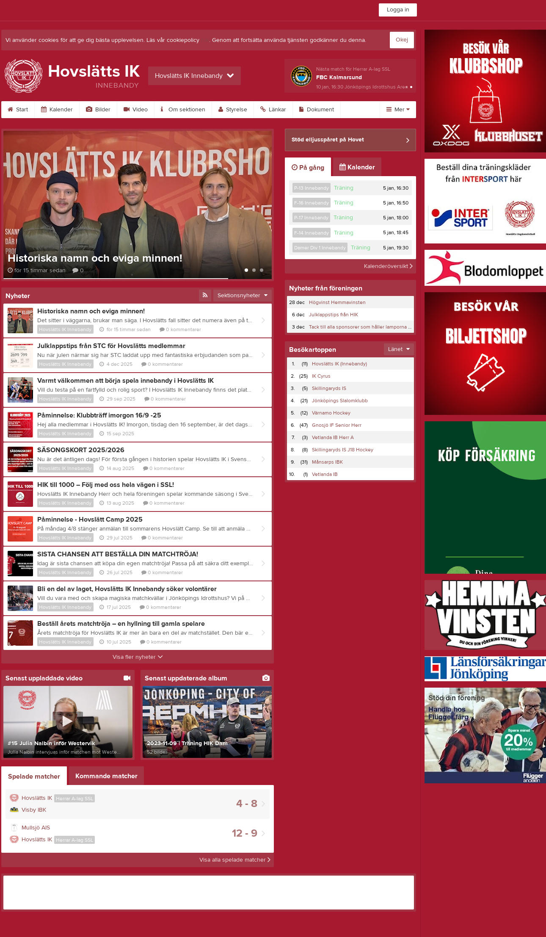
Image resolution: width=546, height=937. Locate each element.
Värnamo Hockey (331, 412)
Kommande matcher (106, 776)
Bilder (98, 109)
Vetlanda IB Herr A (333, 437)
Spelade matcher (34, 776)
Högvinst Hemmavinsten (337, 302)
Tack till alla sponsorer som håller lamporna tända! (365, 326)
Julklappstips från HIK (333, 314)
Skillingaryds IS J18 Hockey (342, 449)
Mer (398, 109)
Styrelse (232, 109)
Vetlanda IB (325, 474)
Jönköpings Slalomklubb (340, 400)
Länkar (273, 109)
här (205, 40)
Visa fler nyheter (138, 657)
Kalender (57, 109)
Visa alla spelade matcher (234, 860)
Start (18, 109)
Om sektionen (183, 109)
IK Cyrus (321, 376)
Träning (343, 188)
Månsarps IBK (327, 462)
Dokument (316, 109)
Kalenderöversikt (388, 266)
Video (136, 109)
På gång (308, 167)
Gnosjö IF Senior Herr (336, 425)
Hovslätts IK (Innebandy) (339, 363)
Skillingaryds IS (329, 388)
